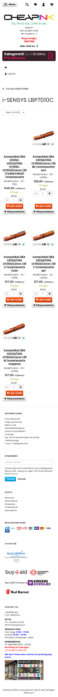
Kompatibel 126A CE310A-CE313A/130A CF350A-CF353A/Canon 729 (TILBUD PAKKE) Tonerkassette (14, 166)
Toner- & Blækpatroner (16, 443)
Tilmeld (10, 479)
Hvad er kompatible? (15, 431)
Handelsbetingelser (15, 428)
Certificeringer (12, 440)
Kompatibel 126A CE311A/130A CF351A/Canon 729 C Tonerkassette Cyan (14, 263)
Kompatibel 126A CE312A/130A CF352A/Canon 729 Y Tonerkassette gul (44, 263)
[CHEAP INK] (29, 18)
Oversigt (9, 434)
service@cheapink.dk (17, 648)
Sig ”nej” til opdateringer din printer (22, 437)
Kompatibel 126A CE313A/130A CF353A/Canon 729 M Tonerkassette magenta (14, 357)
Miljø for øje (10, 425)
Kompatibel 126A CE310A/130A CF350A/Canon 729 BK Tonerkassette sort (43, 163)
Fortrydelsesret (12, 419)
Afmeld (22, 479)
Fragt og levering (13, 422)
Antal (14, 195)
